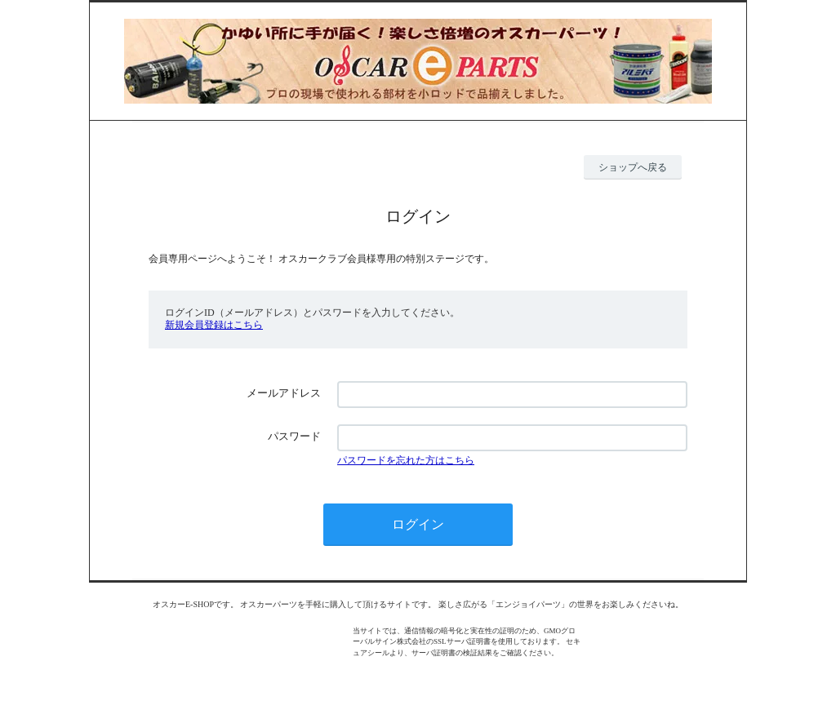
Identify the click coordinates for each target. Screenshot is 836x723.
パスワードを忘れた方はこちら (405, 460)
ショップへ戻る (632, 167)
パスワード (294, 436)
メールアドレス (284, 393)
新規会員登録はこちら (214, 324)
